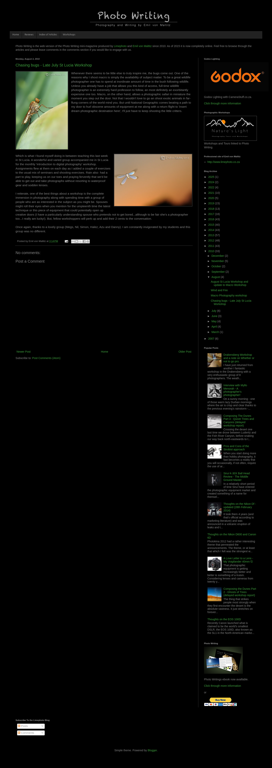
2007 (211, 338)
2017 (211, 214)
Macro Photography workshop (229, 295)
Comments (26, 732)
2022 (211, 187)
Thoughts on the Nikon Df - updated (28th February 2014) (239, 507)
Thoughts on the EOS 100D (224, 619)
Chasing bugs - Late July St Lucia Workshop (54, 65)
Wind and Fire (219, 290)
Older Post (185, 351)
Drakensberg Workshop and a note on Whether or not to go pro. (238, 358)
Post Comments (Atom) (46, 358)
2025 (211, 176)
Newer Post (24, 351)
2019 (211, 203)
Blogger (152, 750)
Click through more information (222, 103)
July (214, 310)
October (216, 266)
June (214, 316)
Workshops (69, 34)
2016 (211, 219)
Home (15, 34)
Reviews (29, 34)
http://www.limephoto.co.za (223, 161)
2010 (211, 251)
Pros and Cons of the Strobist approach (236, 448)
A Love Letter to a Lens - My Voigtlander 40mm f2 (238, 560)
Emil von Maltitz (142, 46)
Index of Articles (48, 34)
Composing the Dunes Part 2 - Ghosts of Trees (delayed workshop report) (239, 592)
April (214, 326)
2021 (211, 192)
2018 (211, 208)
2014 (211, 230)
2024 (211, 182)
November (218, 261)
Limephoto (120, 46)
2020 (211, 198)
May (214, 321)
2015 (211, 224)
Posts (23, 726)
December (218, 255)
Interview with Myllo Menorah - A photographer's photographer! (235, 390)
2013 (211, 235)
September (218, 271)
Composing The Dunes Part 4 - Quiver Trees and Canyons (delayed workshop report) (238, 420)
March (215, 332)
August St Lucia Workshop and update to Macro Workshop (229, 283)
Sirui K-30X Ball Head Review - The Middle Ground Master (236, 476)
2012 (211, 240)
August (216, 277)
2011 (211, 245)
